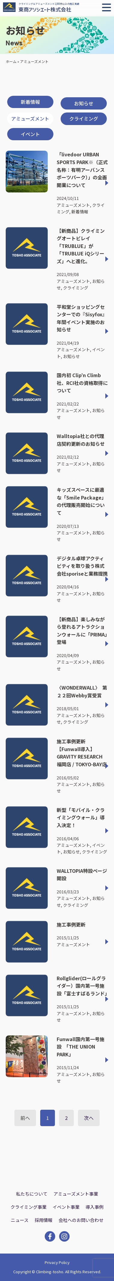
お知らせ (83, 103)
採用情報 (43, 1220)
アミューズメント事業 (75, 1194)
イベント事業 (66, 1207)
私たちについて (31, 1194)
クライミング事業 (28, 1207)
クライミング (83, 118)
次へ (89, 1117)
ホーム (11, 61)
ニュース (19, 1220)
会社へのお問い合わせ (81, 1220)
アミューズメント (30, 118)
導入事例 (95, 1207)
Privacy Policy (57, 1262)
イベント (30, 134)
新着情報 (30, 101)
